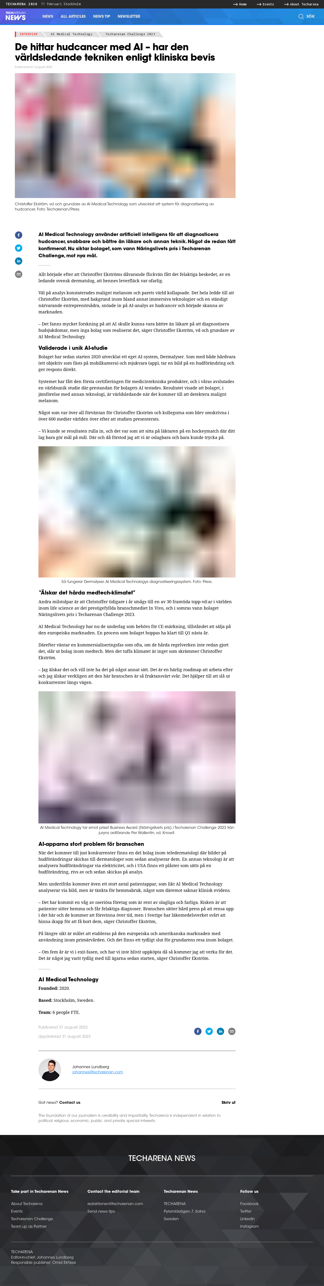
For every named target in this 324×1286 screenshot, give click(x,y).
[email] (18, 275)
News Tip (101, 17)
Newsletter (129, 17)
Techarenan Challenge (32, 1219)
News (47, 17)
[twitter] (18, 248)
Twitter (245, 1212)
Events (17, 1212)
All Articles (73, 17)
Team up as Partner (29, 1227)
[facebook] (18, 235)
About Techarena (26, 1204)
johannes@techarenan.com (97, 1072)
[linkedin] (18, 261)
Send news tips (101, 1212)
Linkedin (247, 1219)
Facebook (249, 1204)
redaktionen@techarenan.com (115, 1204)
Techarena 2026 (21, 4)
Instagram (249, 1227)
